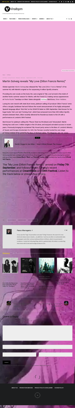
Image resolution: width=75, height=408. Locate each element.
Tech (45, 281)
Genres (41, 18)
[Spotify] (73, 1)
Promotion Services (23, 1)
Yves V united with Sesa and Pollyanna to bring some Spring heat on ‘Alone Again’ (64, 281)
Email (4, 354)
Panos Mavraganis (24, 230)
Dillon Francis (51, 87)
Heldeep (44, 99)
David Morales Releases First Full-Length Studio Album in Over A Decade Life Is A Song (27, 285)
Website (41, 354)
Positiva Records (24, 153)
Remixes (23, 77)
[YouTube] (68, 1)
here (42, 173)
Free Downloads (23, 18)
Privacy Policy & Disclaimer (39, 1)
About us (13, 1)
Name (4, 346)
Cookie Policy (53, 1)
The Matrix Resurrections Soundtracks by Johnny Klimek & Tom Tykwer (46, 288)
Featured (12, 18)
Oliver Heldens (61, 99)
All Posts (5, 77)
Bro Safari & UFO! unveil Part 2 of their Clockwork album (50, 304)
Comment (5, 324)
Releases (18, 77)
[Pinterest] (66, 1)
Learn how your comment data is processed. (37, 368)
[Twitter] (61, 1)
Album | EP (24, 276)
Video (4, 278)
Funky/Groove (11, 77)
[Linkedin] (70, 1)
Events (34, 18)
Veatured (22, 141)
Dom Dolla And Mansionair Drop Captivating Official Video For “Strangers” (10, 284)
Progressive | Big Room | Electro (45, 279)
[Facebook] (59, 1)
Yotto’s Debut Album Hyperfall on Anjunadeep (25, 304)
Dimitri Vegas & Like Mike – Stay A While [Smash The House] (38, 144)
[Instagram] (64, 1)
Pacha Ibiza (8, 99)
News (5, 18)
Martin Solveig (20, 87)
